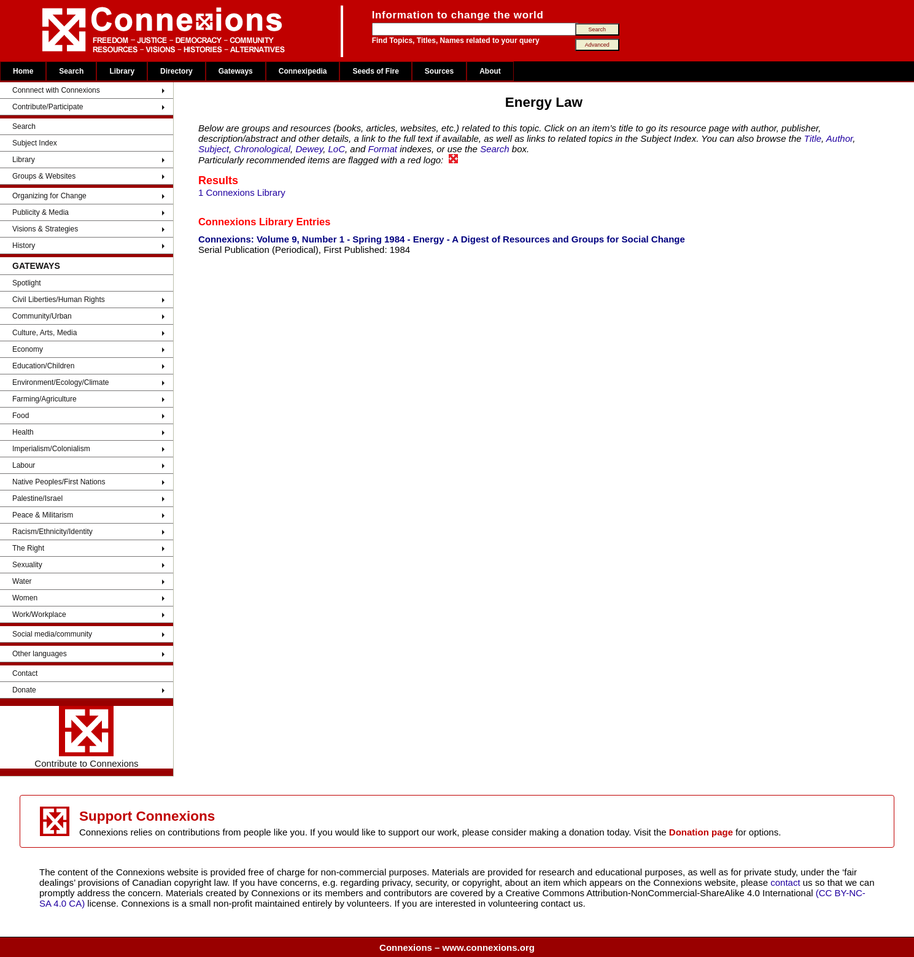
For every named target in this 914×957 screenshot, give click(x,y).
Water (22, 581)
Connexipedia (303, 71)
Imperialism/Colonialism (51, 448)
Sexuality (27, 564)
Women (24, 598)
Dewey (309, 149)
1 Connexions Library (241, 192)
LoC (336, 149)
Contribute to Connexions (86, 737)
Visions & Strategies (45, 229)
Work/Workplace (39, 614)
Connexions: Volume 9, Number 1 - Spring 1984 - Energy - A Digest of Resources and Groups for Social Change (441, 239)
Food (20, 415)
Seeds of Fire (375, 71)
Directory (176, 71)
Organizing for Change (49, 196)
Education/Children (43, 366)
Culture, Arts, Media (44, 332)
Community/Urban (42, 316)
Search (71, 71)
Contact (24, 673)
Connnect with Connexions (56, 90)
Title (812, 138)
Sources (439, 71)
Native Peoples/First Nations (58, 482)
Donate (24, 690)
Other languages (39, 653)
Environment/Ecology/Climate (60, 382)
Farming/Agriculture (44, 399)
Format (383, 149)
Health (23, 432)
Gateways (236, 71)
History (23, 245)
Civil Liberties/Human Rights (58, 299)
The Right (28, 548)
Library (121, 71)
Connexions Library (245, 221)
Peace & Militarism (42, 515)
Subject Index (34, 143)
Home (23, 71)
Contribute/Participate (47, 107)
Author (839, 138)
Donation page (701, 832)
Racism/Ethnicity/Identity (52, 531)
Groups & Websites (44, 176)
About (490, 71)
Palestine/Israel (37, 498)
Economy (27, 349)
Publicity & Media (40, 212)
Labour (23, 465)
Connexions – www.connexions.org (457, 947)
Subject (213, 149)
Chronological (262, 149)
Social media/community (52, 634)
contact (786, 882)
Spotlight (26, 283)
